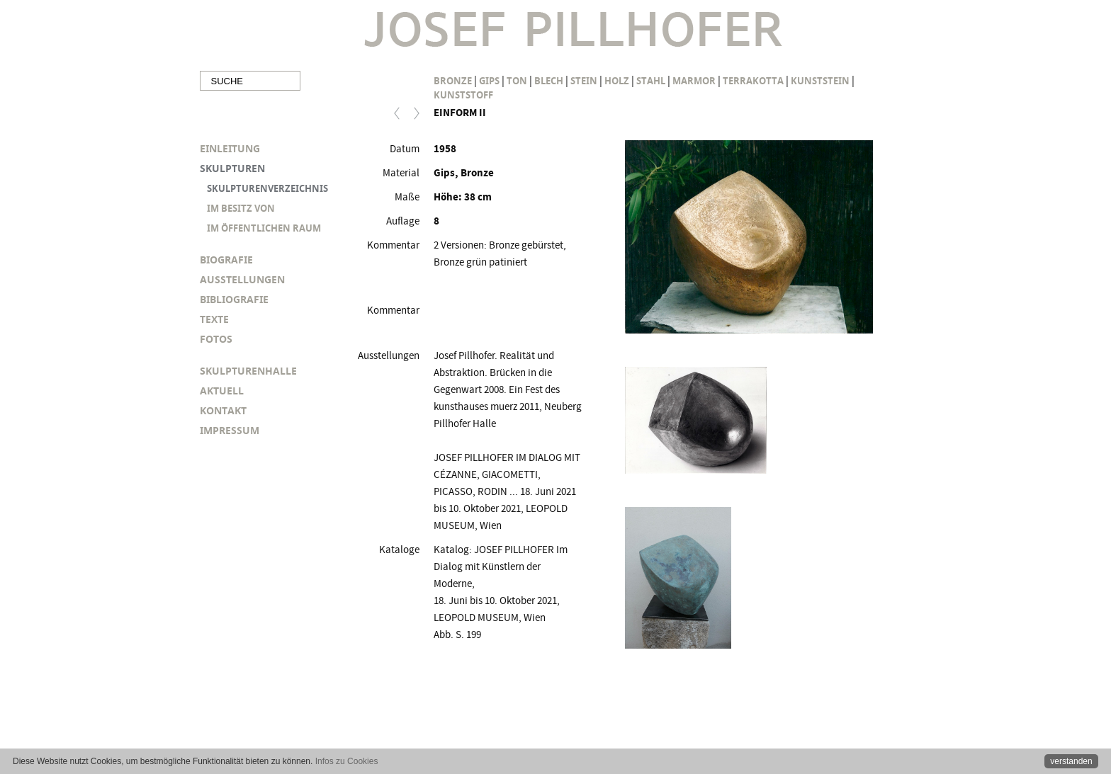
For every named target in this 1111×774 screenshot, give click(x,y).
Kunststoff (463, 95)
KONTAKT (223, 410)
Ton (517, 80)
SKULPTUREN (232, 168)
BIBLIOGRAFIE (234, 299)
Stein (583, 80)
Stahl (650, 80)
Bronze (453, 80)
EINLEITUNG (230, 148)
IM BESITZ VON (241, 208)
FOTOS (216, 339)
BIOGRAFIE (226, 259)
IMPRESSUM (229, 430)
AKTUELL (222, 390)
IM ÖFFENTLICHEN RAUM (264, 228)
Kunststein (820, 80)
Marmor (694, 80)
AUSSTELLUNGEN (242, 279)
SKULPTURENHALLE (248, 370)
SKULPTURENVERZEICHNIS (267, 188)
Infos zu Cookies (346, 761)
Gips (489, 80)
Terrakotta (753, 80)
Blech (548, 80)
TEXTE (214, 319)
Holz (616, 80)
